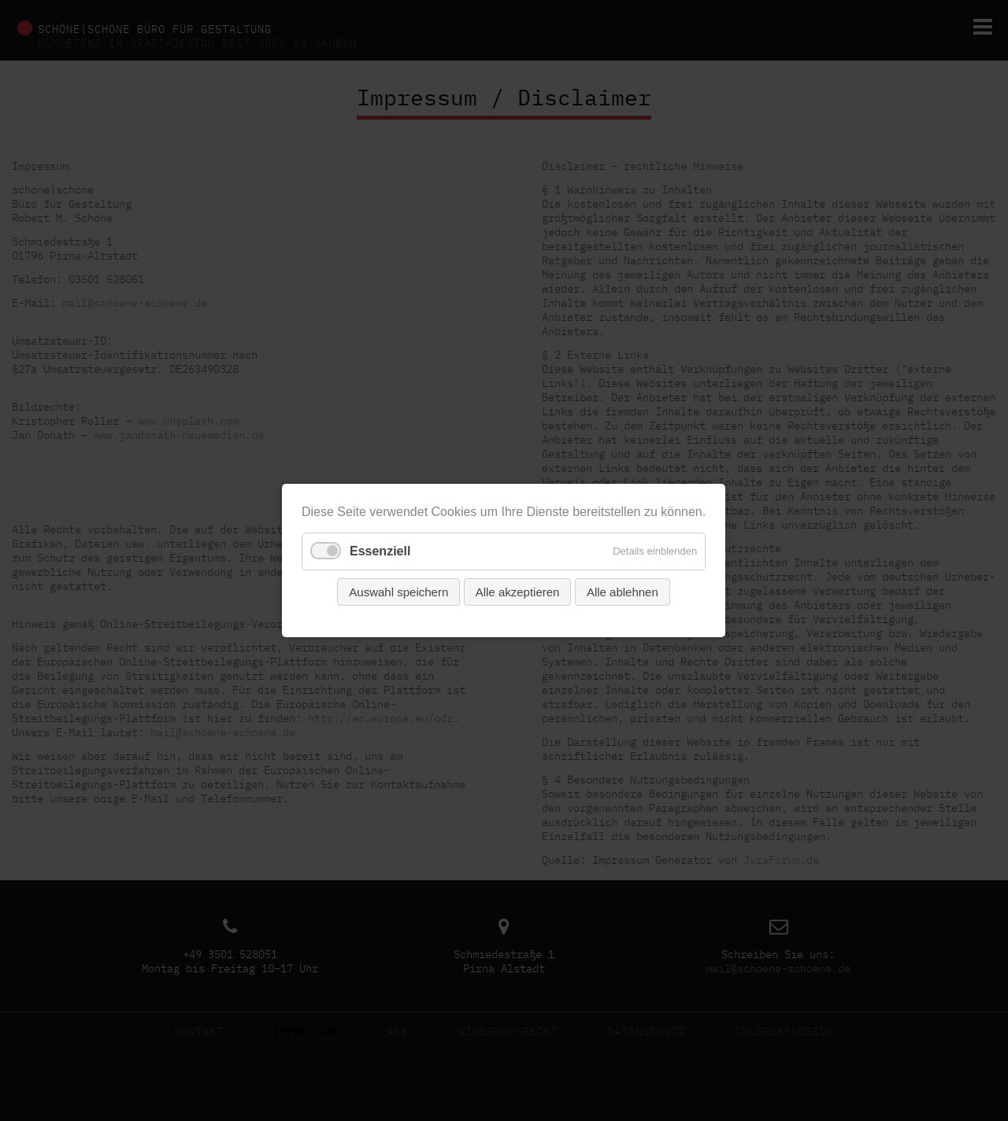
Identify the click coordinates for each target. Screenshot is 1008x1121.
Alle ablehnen (622, 592)
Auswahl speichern (399, 592)
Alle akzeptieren (518, 592)
